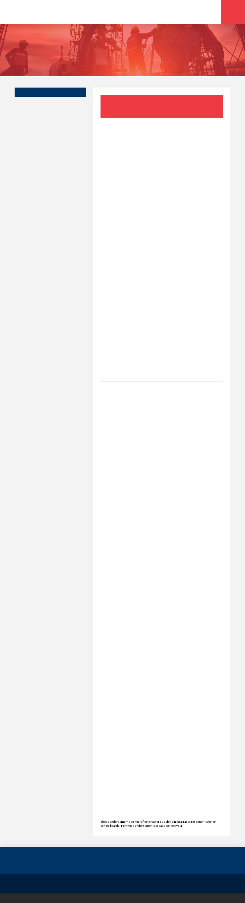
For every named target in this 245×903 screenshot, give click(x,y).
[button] (233, 12)
